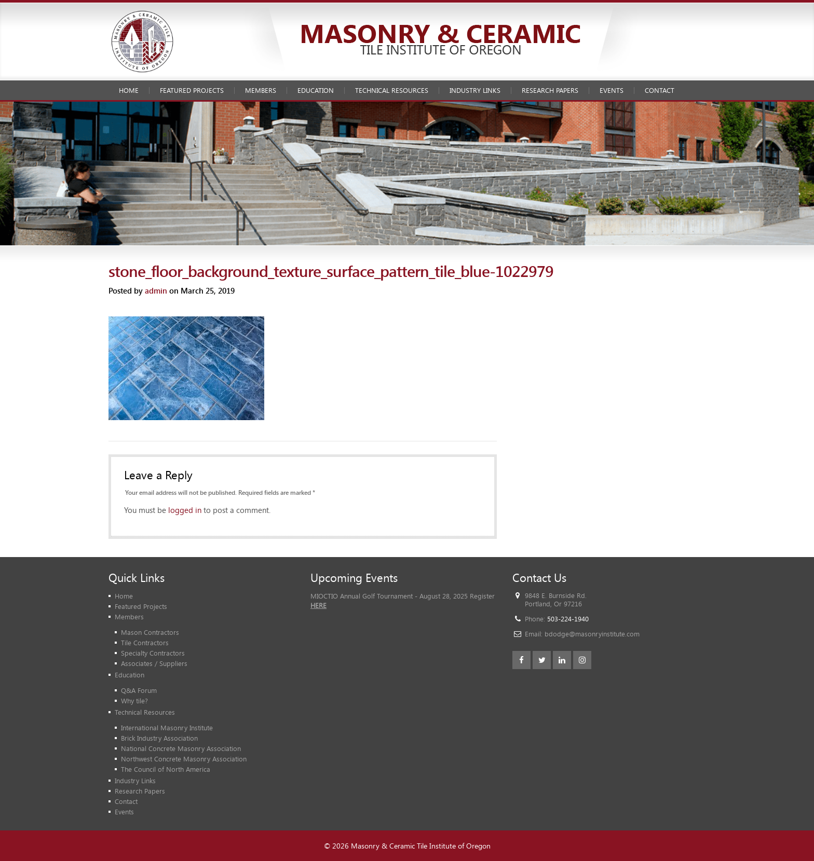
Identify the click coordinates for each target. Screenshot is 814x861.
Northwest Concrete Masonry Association (184, 758)
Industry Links (475, 90)
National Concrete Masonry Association (181, 748)
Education (315, 90)
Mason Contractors (150, 632)
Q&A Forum (139, 690)
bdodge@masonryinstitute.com (592, 634)
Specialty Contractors (153, 653)
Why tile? (134, 700)
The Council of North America (165, 769)
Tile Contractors (145, 642)
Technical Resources (391, 90)
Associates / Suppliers (154, 663)
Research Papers (550, 90)
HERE (318, 605)
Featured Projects (192, 90)
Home (129, 90)
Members (260, 90)
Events (611, 90)
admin (156, 290)
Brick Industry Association (159, 738)
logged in (184, 510)
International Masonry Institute (167, 727)
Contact (659, 90)
